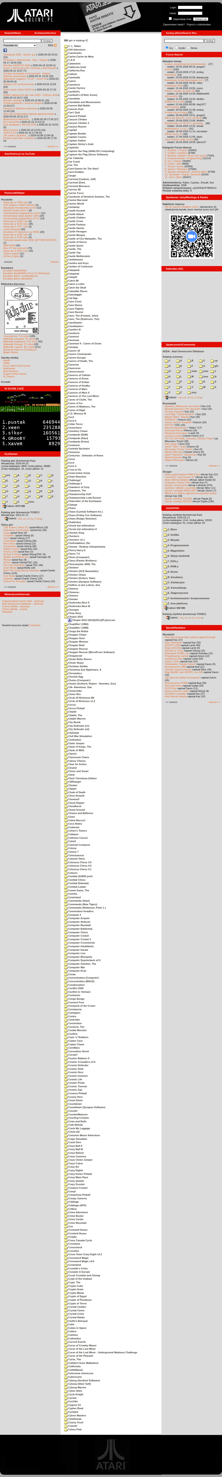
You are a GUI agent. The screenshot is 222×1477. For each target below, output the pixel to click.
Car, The (71, 165)
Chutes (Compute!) (77, 680)
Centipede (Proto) (76, 441)
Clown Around (74, 809)
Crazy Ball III (73, 1149)
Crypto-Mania (74, 1293)
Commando (9, 540)
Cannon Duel (73, 109)
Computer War (74, 967)
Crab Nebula (73, 1124)
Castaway (72, 207)
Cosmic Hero (73, 1072)
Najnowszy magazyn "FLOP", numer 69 (25, 78)
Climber (70, 785)
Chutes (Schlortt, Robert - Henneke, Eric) (90, 683)
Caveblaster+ (74, 326)
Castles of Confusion (78, 266)
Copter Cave (73, 1040)
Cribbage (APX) (75, 1205)
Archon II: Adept (12, 554)
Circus (70, 704)
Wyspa (7, 559)
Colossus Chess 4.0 (77, 865)
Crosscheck (73, 1247)
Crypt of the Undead (78, 1278)
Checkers (71, 536)
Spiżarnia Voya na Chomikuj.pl (20, 349)
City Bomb (72, 722)
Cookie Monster (75, 1030)
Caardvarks (73, 53)
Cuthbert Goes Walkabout (81, 1363)
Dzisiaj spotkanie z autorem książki (22, 103)
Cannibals (72, 98)
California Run (74, 70)
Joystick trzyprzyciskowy (178, 669)
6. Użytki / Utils (173, 163)
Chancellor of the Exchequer (83, 501)
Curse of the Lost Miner (80, 1348)
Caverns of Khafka (77, 385)
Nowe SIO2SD (173, 648)
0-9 (6, 475)
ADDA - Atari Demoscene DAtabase (183, 351)
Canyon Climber (75, 119)
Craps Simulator (75, 1139)
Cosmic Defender (76, 1065)
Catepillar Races (75, 291)
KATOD (169, 425)
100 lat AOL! (171, 96)
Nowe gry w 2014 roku (15, 250)
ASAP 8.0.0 (9, 132)
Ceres (69, 459)
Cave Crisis (73, 301)
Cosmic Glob (73, 1069)
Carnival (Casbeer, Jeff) (80, 179)
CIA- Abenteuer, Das (78, 687)
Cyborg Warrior (75, 1387)
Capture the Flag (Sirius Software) (86, 154)
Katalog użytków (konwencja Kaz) (182, 514)
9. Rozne (171, 571)
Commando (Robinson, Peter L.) (85, 907)
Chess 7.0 (72, 553)
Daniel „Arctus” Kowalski (178, 422)
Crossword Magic (76, 1258)
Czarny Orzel (73, 1422)
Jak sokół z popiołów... (15, 135)
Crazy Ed (71, 1166)
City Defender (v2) (76, 729)
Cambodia (72, 77)
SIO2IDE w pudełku (175, 693)
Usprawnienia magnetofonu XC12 (21, 213)
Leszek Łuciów (173, 435)
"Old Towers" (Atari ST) (16, 527)
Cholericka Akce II (76, 602)
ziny (191, 392)
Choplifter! (9, 535)
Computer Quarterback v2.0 (82, 960)
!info (192, 371)
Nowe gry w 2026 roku (15, 202)
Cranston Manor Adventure (82, 1135)
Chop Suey (72, 613)
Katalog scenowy (173, 356)
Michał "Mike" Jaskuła (177, 417)
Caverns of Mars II (76, 392)
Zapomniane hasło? (174, 24)
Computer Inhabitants (79, 946)
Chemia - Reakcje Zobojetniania (84, 546)
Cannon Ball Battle (77, 105)
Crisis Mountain (75, 1223)
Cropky (70, 1236)
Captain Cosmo (75, 137)
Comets (70, 893)
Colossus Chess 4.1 (77, 869)
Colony (70, 848)
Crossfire (71, 1251)
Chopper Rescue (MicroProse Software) (89, 652)
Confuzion (72, 995)
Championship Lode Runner (82, 497)
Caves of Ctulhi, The (78, 399)
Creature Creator (76, 1187)
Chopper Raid (74, 645)
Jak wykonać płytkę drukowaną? (182, 677)
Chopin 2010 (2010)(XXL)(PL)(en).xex (91, 620)
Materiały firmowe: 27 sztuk (18, 344)
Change (70, 504)
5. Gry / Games (173, 161)
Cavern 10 (72, 350)
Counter (71, 1110)
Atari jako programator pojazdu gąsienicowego (28, 113)
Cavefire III (72, 329)
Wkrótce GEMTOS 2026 (16, 65)
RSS (52, 45)
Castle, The (72, 249)
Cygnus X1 (72, 1405)
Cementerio (73, 427)
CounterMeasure (76, 1114)
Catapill (70, 277)
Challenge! (72, 480)
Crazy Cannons (75, 1156)
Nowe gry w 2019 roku (15, 223)
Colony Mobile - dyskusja (15, 606)
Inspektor (8, 578)
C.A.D (69, 60)
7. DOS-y (171, 561)
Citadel (70, 711)
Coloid (70, 841)
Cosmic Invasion (76, 1075)
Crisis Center (74, 1219)
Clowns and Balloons (78, 813)
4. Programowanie (176, 545)
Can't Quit (72, 112)
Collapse (71, 834)
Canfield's (72, 91)
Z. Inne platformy (176, 603)
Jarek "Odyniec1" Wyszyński (180, 454)
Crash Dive (72, 1142)
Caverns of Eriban (76, 382)
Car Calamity (73, 158)
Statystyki (7, 611)
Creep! (70, 1191)
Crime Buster (74, 1216)
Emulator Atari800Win (15, 270)
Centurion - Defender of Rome (83, 455)
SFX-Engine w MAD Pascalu (19, 205)
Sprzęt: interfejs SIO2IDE (178, 498)
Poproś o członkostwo (199, 24)
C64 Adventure (74, 49)
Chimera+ (72, 592)
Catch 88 (71, 280)
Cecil (69, 417)
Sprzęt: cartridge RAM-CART (180, 490)
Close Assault (74, 795)
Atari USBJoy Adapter (177, 479)
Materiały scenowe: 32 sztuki (19, 338)
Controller (72, 1019)
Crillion (70, 1209)
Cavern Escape (75, 357)
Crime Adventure (76, 1212)
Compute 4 (72, 914)
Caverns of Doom (76, 378)
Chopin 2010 (73, 616)
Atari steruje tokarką (176, 696)
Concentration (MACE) (79, 981)
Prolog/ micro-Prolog (176, 112)
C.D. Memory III (75, 413)
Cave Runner (73, 312)
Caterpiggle (73, 294)
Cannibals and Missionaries (82, 102)
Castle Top (72, 252)
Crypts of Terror (75, 1303)
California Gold (75, 67)
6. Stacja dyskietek (177, 556)
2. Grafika (171, 534)
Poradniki (6, 199)
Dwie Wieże (9, 567)
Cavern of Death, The (78, 361)
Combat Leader (75, 886)
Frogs (6, 532)
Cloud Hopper (74, 802)
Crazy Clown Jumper (78, 1159)
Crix (68, 1226)
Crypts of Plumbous (78, 1300)
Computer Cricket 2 (77, 939)
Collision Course (76, 837)
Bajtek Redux (10, 352)
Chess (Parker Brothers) (80, 560)
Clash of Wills (74, 750)
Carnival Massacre (77, 186)
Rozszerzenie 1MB (175, 666)
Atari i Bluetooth (173, 642)
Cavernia (71, 364)
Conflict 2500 (74, 988)
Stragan (167, 471)
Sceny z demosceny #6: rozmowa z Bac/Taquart (29, 68)
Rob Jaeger (171, 443)
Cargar (70, 175)
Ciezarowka (73, 690)
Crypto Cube (73, 1286)
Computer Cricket (76, 935)
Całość (10, 518)
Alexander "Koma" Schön (178, 449)
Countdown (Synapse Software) (84, 1107)
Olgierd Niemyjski (174, 460)
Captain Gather (75, 140)
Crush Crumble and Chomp (82, 1275)
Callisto (70, 74)
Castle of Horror (75, 242)
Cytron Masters (75, 1415)
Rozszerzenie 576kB (176, 683)
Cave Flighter (74, 308)
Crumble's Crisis (76, 1268)
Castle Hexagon (75, 231)
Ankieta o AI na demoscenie (18, 84)
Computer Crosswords (79, 942)
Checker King (74, 532)
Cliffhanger (72, 781)
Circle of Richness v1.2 (79, 701)
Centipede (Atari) (76, 438)
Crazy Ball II (73, 1146)
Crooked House (75, 1233)
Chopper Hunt (74, 638)
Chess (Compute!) (76, 557)
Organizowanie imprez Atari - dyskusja (23, 601)
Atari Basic (171, 74)
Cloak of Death (74, 792)
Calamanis (72, 63)
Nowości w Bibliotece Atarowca (20, 108)
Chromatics (73, 673)
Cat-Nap (71, 298)
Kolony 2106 (10, 551)
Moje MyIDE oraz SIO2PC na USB (184, 672)
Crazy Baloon (74, 1152)
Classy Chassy (75, 760)
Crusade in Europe (77, 1271)
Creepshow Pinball (77, 1194)
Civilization (72, 739)
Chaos (70, 508)
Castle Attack (74, 214)
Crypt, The (72, 1282)
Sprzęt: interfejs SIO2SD (178, 501)
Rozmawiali (169, 403)
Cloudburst (72, 806)
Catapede (71, 273)
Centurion (72, 452)
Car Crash (72, 161)
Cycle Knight (73, 1394)
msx (203, 376)
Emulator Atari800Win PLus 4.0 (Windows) (26, 273)
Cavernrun (72, 368)
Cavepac (71, 347)
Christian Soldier (76, 666)
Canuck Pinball (75, 116)
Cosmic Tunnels (75, 1086)
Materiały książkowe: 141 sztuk (20, 341)
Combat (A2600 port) (78, 876)
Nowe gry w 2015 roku (15, 237)
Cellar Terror (73, 424)
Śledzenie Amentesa (176, 433)
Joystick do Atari (174, 658)
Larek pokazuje (11, 229)
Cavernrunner (74, 371)
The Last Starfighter (14, 565)
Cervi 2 (70, 466)
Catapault (71, 270)
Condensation (74, 985)
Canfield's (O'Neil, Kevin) (80, 95)
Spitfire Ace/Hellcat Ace (16, 557)
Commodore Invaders (79, 911)
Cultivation (72, 1338)
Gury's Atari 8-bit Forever (16, 365)
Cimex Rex (72, 694)
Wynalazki (168, 634)
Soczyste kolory (173, 685)
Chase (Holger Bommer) (80, 518)
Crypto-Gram (73, 1289)
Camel (70, 81)
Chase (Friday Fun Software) (83, 515)
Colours (71, 873)
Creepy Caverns (75, 1198)
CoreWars (72, 1047)
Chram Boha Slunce (78, 659)
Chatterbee (72, 522)
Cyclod (70, 1398)
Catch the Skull (75, 287)
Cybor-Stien (73, 1390)
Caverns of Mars (75, 389)
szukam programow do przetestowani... (186, 64)
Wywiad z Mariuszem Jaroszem (182, 406)
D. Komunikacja (175, 587)
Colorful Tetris (74, 858)
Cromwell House (75, 1229)
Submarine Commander (16, 530)
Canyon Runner (75, 126)
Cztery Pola (73, 1429)
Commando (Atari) (77, 900)
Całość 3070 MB (14, 506)
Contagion (72, 1012)
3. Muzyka (171, 540)
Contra (70, 1016)
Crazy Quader (74, 1181)
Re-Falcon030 (11, 122)
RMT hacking (172, 107)
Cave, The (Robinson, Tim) (81, 319)
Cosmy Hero (73, 1097)
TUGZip (37, 518)
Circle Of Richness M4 (79, 697)
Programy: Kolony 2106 (178, 482)
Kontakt (5, 382)
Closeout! (72, 799)
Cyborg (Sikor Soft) (77, 1383)
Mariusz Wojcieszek (176, 427)
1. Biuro (170, 529)
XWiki (6, 363)
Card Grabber (74, 172)
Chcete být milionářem (79, 525)
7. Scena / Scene (174, 166)
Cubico (70, 1331)
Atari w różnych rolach (177, 691)
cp (214, 360)
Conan (70, 974)
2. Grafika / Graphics (176, 153)
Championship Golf (77, 494)
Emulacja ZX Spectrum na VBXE (21, 232)
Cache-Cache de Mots (79, 56)
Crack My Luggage (77, 1128)
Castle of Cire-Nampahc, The (83, 238)
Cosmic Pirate (74, 1082)
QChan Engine (11, 256)
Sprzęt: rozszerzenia (176, 485)
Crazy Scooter (74, 1184)
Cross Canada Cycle (78, 1240)
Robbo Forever (11, 549)
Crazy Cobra (73, 1163)
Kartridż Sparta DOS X (15, 210)
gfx (214, 366)
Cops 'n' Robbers (76, 1037)
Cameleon (72, 84)
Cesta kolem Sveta (77, 473)
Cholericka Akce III (77, 606)
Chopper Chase (75, 634)
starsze (55, 261)
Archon (7, 562)
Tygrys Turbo (172, 661)
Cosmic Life (73, 1079)
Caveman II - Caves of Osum (82, 343)
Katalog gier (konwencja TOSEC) (20, 512)
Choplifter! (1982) (76, 624)
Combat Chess (74, 879)
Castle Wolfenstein (77, 256)
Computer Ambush (77, 921)
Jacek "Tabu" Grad (175, 446)
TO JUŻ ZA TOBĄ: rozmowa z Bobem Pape (189, 438)
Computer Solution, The (80, 963)
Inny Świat (9, 576)
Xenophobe (9, 546)
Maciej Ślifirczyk (173, 452)
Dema (194, 48)
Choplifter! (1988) (76, 627)
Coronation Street (76, 1051)
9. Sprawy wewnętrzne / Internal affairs (186, 171)
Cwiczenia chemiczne (79, 1373)
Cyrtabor (71, 1412)
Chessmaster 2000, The (80, 564)
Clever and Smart (76, 771)
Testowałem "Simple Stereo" (180, 664)
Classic (70, 753)
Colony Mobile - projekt (14, 609)
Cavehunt (71, 333)
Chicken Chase (75, 574)
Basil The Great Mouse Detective (21, 570)
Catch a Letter (74, 284)
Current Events (75, 1342)
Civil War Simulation (78, 736)
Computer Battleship (78, 928)
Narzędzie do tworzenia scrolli (19, 207)
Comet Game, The (76, 890)
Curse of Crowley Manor (80, 1345)
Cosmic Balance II (76, 1058)
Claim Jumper (74, 743)
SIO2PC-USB (172, 645)
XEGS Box (171, 688)
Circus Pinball (74, 708)
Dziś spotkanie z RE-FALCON (19, 124)
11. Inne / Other (173, 177)
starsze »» (53, 146)
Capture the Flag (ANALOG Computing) (89, 151)
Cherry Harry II (74, 550)
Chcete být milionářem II (80, 529)
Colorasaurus (74, 855)
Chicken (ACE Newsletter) (81, 571)
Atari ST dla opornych (15, 248)
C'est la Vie (72, 469)
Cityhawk (71, 732)
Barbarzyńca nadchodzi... (17, 119)
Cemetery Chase (75, 431)
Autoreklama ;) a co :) (176, 128)
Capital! (70, 130)
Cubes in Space (75, 1328)
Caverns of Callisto (77, 375)
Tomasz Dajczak (174, 411)
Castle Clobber (75, 217)
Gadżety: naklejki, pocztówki (180, 487)
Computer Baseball (77, 925)
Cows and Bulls (75, 1121)
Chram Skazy (74, 662)
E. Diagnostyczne (176, 593)
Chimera (71, 588)
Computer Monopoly (78, 956)
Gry (171, 48)
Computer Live (74, 953)
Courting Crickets (76, 1117)
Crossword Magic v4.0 (79, 1261)
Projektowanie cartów (176, 656)
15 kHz (168, 69)
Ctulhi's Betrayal (75, 1321)
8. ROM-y (171, 566)
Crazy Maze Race (76, 1177)
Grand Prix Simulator (14, 581)
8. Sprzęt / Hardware (176, 169)
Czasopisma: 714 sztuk (16, 336)
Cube (69, 1324)
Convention (73, 1023)
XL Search (9, 376)
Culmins (71, 1335)
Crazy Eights (73, 1170)
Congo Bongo (74, 998)
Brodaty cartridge (12, 100)
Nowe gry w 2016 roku (15, 234)
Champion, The (75, 490)
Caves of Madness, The (80, 406)
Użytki (181, 48)
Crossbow (72, 1243)
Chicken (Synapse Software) (82, 581)
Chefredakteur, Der (77, 543)
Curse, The (72, 1359)
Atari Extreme (10, 130)
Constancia (72, 1009)
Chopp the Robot (76, 631)
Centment (72, 445)
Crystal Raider (74, 1317)
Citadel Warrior (75, 718)
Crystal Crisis (74, 1313)
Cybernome (73, 1377)
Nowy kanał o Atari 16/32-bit (18, 89)
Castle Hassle (74, 228)
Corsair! (71, 1054)
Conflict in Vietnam (77, 992)
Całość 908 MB (174, 608)
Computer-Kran (75, 970)
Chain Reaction (75, 476)
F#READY (170, 419)
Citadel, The (73, 715)
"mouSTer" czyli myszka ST (180, 477)
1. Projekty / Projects (176, 150)
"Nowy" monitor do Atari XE (180, 91)
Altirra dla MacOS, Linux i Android (183, 118)
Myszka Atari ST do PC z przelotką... (185, 123)
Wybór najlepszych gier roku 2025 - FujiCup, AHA (30, 95)
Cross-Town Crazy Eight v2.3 (83, 1254)
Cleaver (70, 767)
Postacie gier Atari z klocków (19, 138)
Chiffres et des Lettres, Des (82, 585)
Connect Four (74, 1002)
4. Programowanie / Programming (183, 158)
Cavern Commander (78, 354)
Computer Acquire (77, 918)
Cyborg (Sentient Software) (82, 1380)
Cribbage (71, 1201)
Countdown (73, 1104)
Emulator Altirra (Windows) (17, 278)
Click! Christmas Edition (80, 778)
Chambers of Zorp (76, 487)
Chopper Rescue (76, 648)
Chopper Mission (76, 641)
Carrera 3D (72, 189)
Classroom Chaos (76, 757)
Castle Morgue (74, 235)
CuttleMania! (73, 1370)
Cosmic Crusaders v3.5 (80, 1062)
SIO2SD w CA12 (174, 650)
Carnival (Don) (74, 182)
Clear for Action (75, 764)
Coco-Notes (73, 823)
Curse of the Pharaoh (78, 1355)
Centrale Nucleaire (77, 448)
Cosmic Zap (73, 1089)
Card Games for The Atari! (81, 168)
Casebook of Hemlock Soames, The (87, 196)
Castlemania (73, 259)
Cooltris (71, 1033)
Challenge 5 (73, 483)
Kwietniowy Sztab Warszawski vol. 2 (185, 80)
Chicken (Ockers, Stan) (79, 578)
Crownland (72, 1264)
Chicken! (71, 567)
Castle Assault (74, 210)
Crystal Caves (74, 1310)
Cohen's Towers (75, 830)
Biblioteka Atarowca (13, 284)
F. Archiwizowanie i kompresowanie (186, 598)
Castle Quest (73, 245)
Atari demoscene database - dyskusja (22, 603)
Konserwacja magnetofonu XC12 (21, 218)
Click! (69, 774)
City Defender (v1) (76, 725)
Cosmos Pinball (75, 1093)
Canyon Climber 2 (76, 123)
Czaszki (70, 1425)
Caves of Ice (73, 403)
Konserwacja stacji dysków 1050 (21, 215)
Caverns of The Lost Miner (81, 396)
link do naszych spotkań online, (182, 206)
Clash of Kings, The (77, 746)
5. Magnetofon (174, 550)
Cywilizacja (72, 1419)
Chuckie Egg (73, 676)
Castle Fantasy (75, 224)
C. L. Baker (72, 46)
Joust (6, 538)
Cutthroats (72, 1366)
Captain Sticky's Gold (79, 144)
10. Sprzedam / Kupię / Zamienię (183, 174)
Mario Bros (9, 543)
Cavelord (71, 336)
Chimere (71, 595)
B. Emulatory (173, 577)
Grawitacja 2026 (174, 85)
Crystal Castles (75, 1306)
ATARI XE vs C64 (174, 101)
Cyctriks (71, 1401)
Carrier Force (74, 193)
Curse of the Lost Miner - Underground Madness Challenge (100, 1352)
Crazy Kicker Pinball (78, 1174)
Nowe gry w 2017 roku (15, 226)
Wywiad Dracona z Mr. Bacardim (182, 408)
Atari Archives (10, 371)
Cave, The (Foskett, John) (81, 315)
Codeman (71, 827)
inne (29, 501)
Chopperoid (73, 655)
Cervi (69, 462)
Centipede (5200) (76, 434)
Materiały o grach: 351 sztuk (18, 347)
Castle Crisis (73, 221)
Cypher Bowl (73, 1408)
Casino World (74, 203)
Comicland (72, 897)
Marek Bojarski (173, 457)
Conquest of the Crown (79, 1005)
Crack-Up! (72, 1131)
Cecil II (70, 420)
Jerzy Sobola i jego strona (179, 139)
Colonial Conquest (77, 844)
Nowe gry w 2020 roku (15, 221)
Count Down (73, 1100)
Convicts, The (74, 1027)
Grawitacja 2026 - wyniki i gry (19, 54)
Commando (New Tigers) (80, 904)
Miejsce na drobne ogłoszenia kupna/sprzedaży (191, 493)
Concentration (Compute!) (81, 977)
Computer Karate (76, 950)
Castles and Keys (76, 263)
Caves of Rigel (74, 410)
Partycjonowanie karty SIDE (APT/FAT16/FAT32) (30, 240)
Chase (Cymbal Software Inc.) (83, 511)
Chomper (71, 609)
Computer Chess (76, 932)
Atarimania (9, 368)
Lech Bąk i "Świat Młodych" (180, 414)
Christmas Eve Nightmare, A (82, 669)
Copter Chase (74, 1044)
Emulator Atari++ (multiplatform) (20, 276)
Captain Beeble (75, 133)
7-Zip (30, 518)
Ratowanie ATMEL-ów (177, 653)
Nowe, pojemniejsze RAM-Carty (182, 474)
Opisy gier (7, 524)
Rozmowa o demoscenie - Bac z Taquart (25, 60)
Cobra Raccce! (74, 820)
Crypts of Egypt (75, 1296)
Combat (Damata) (76, 883)
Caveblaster (73, 322)
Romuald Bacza (173, 430)
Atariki (6, 360)
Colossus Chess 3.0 (77, 862)
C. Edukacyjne (174, 582)
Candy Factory (74, 88)
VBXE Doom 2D (174, 134)
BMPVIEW (9, 245)
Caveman (71, 340)
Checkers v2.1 (74, 539)
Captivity (71, 147)
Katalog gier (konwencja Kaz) (18, 460)
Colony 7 (71, 851)
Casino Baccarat (75, 200)
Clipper (70, 788)
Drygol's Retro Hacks (14, 373)
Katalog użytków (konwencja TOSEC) (184, 614)
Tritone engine (11, 253)
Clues (69, 816)
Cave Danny (73, 305)
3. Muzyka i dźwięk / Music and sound (185, 155)
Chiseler (71, 599)
